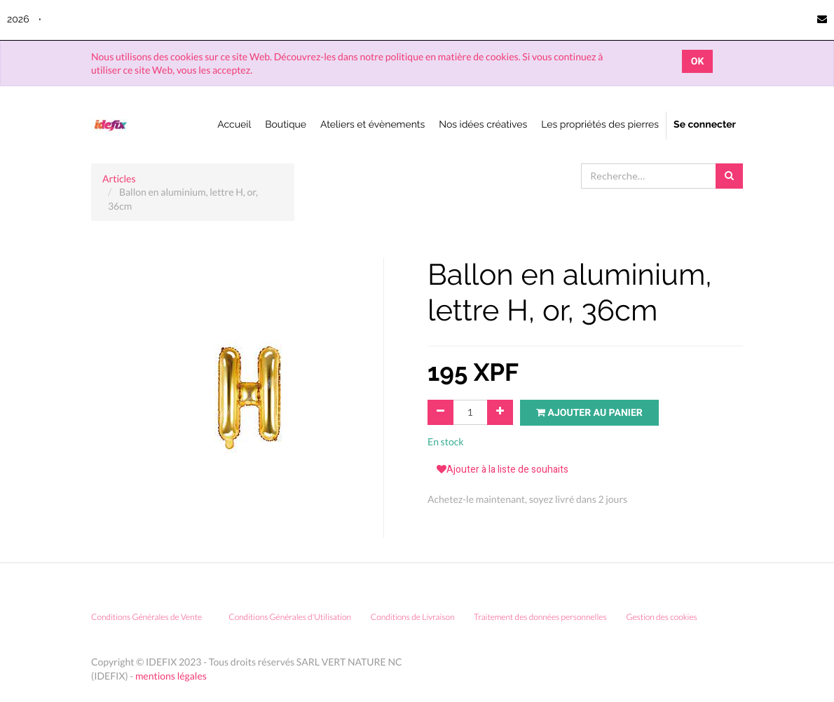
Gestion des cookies (666, 617)
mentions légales (171, 676)
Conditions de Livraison (413, 617)
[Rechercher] (729, 176)
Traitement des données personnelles (540, 617)
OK (697, 61)
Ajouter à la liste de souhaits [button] (502, 469)
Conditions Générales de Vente (146, 617)
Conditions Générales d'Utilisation (289, 617)
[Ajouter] (500, 412)
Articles (119, 178)
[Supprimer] (440, 412)
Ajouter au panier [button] (589, 412)
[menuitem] (234, 126)
